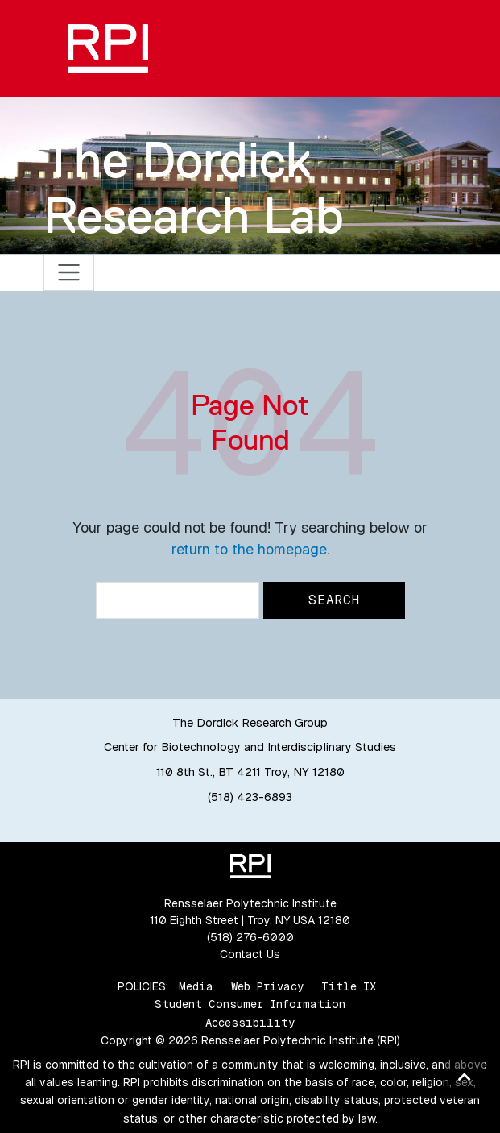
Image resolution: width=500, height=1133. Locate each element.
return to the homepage (249, 549)
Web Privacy (267, 986)
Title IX (348, 986)
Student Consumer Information (250, 1004)
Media (196, 986)
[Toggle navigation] (68, 273)
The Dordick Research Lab (193, 187)
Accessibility (250, 1022)
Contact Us (250, 954)
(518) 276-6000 (250, 937)
